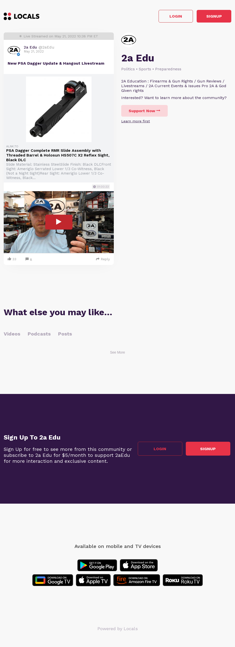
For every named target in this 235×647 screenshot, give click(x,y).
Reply (103, 260)
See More (117, 353)
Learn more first (135, 122)
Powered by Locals (117, 629)
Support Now (144, 112)
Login (161, 17)
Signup (209, 17)
